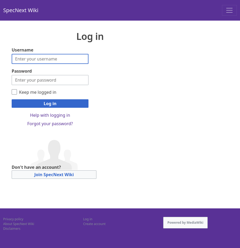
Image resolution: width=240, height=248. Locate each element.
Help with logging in (50, 115)
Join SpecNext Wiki (54, 174)
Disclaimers (11, 228)
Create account (94, 224)
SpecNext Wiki (20, 10)
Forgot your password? (50, 124)
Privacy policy (13, 219)
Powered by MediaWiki (185, 222)
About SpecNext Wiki (18, 224)
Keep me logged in (37, 92)
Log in (50, 103)
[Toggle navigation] (229, 10)
